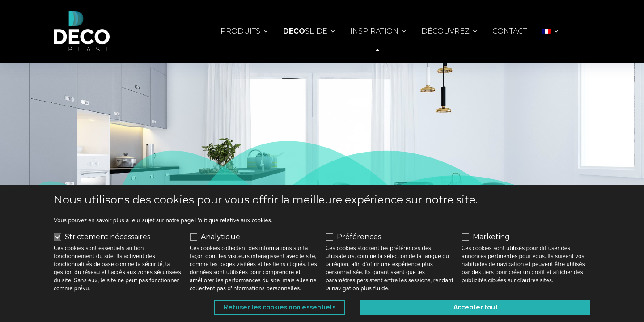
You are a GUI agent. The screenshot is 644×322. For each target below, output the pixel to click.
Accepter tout (558, 307)
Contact (509, 31)
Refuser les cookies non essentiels (445, 307)
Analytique (215, 237)
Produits (240, 31)
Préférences (353, 237)
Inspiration (374, 31)
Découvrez (445, 31)
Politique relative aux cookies (233, 220)
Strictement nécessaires (102, 237)
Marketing (486, 237)
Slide (305, 31)
